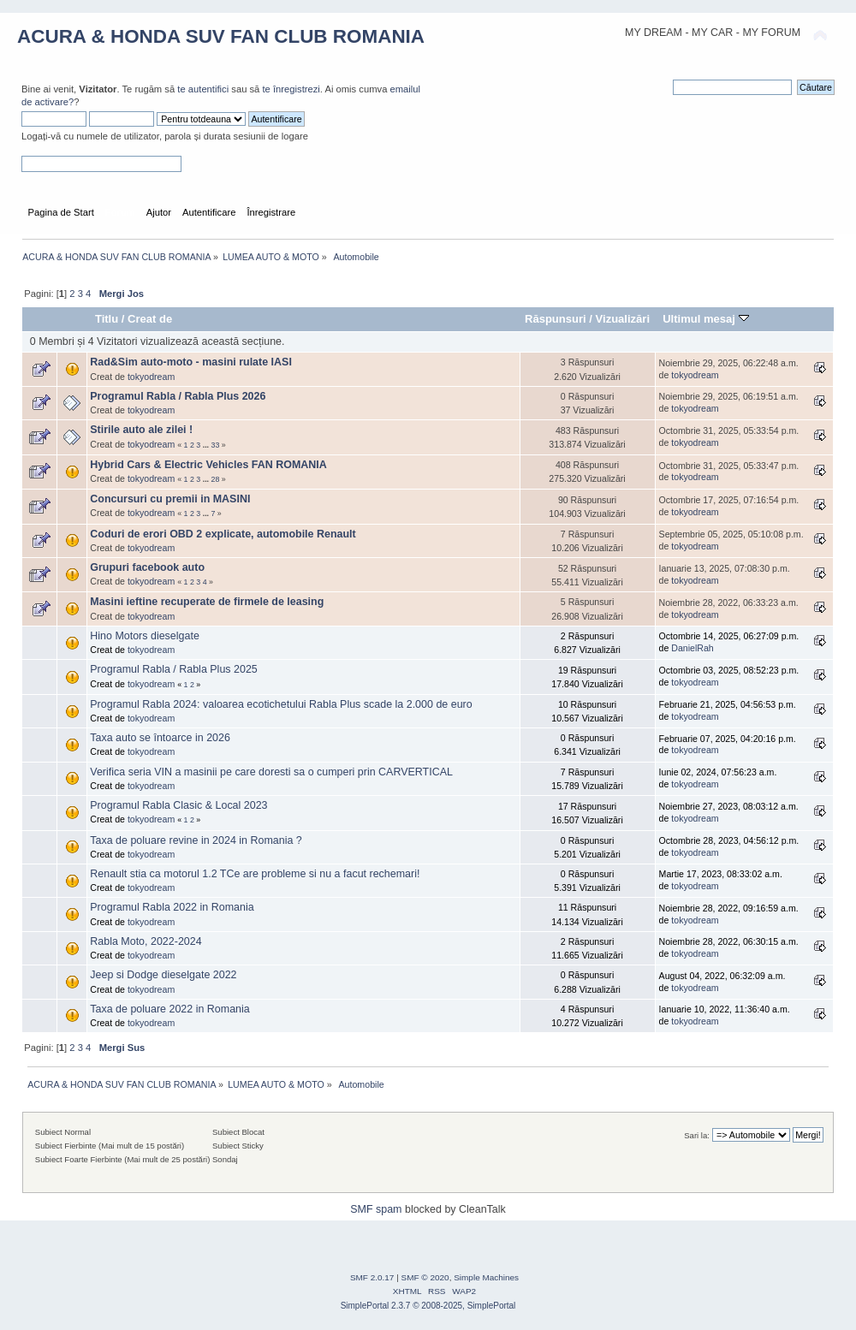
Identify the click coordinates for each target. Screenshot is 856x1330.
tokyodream (151, 376)
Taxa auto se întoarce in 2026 (160, 738)
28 (215, 479)
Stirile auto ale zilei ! (141, 430)
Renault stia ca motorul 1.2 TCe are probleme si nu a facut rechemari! (254, 874)
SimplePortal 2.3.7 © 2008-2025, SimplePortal (428, 1305)
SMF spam (375, 1209)
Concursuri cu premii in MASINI (170, 499)
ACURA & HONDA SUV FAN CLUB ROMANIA (221, 36)
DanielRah (692, 648)
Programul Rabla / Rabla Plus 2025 (173, 669)
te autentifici (203, 89)
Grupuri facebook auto (147, 567)
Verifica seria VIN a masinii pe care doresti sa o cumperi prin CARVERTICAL (271, 772)
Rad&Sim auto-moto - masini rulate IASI (191, 362)
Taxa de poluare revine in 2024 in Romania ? (195, 840)
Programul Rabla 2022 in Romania (171, 907)
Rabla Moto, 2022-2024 (145, 941)
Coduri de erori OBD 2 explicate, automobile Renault (222, 534)
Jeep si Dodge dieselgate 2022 (163, 975)
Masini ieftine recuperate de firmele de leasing (207, 602)
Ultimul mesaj (705, 318)
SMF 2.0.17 (372, 1277)
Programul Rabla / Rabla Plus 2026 (177, 396)
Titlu (106, 318)
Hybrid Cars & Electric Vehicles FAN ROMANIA (208, 465)
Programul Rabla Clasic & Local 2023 (178, 805)
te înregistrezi (290, 89)
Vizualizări (623, 318)
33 (215, 445)
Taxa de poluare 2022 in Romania (169, 1009)
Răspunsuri (555, 318)
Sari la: (697, 1135)
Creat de (150, 318)
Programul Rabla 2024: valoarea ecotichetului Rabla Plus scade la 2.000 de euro (281, 704)
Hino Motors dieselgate (144, 636)
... (207, 445)
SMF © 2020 (425, 1277)
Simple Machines (486, 1277)
